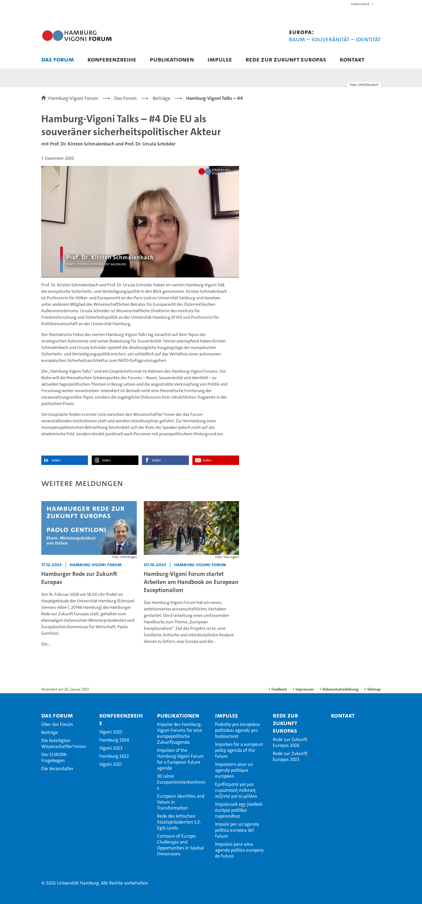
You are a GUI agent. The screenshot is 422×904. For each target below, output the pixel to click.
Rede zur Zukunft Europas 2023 (290, 756)
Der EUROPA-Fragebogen (54, 757)
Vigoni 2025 (110, 732)
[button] (363, 4)
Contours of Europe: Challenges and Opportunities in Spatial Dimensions (180, 845)
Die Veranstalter (57, 769)
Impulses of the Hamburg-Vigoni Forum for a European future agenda (180, 759)
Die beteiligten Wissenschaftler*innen (63, 743)
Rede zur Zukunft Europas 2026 (290, 742)
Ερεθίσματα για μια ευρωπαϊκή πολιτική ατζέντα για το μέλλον (236, 790)
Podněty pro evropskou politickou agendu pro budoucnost (237, 730)
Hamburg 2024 (114, 740)
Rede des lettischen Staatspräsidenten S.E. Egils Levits (179, 822)
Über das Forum (57, 724)
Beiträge (49, 732)
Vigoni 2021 (110, 764)
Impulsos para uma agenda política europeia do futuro (239, 850)
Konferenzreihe (111, 59)
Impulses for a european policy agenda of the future (239, 750)
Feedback (279, 689)
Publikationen (172, 59)
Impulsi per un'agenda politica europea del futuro (237, 830)
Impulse (219, 59)
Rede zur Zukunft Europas (286, 59)
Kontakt (352, 59)
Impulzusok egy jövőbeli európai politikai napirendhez (238, 810)
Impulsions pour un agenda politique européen (234, 770)
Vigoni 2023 (110, 748)
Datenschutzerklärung (340, 689)
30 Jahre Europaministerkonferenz (181, 782)
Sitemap (374, 689)
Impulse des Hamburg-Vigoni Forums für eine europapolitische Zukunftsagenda (179, 733)
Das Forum (57, 59)
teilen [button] (56, 460)
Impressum (304, 689)
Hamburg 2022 (114, 756)
